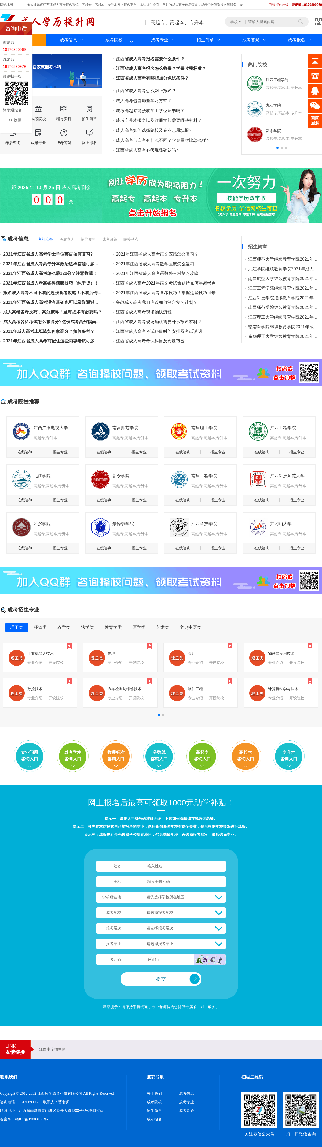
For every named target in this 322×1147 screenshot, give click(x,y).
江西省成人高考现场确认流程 (144, 312)
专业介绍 (34, 662)
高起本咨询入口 (245, 755)
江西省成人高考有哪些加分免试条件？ (152, 78)
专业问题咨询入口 (29, 755)
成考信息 (68, 40)
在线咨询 (25, 452)
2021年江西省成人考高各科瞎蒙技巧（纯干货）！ (51, 283)
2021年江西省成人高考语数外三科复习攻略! (158, 273)
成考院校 (114, 40)
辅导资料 (88, 239)
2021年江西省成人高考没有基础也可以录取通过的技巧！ (57, 302)
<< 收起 (14, 120)
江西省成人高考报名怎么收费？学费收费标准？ (161, 68)
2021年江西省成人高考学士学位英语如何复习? (48, 254)
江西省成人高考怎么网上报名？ (146, 91)
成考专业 (159, 40)
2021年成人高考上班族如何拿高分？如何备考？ (48, 331)
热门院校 (257, 65)
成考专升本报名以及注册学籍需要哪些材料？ (159, 120)
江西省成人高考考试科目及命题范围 (150, 341)
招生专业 (60, 452)
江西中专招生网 (52, 1049)
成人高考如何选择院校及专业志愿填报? (153, 130)
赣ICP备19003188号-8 (32, 1119)
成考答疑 (250, 40)
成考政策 (109, 239)
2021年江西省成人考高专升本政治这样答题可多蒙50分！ (57, 263)
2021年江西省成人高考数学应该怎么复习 (155, 263)
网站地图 (6, 5)
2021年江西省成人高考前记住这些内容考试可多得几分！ (57, 341)
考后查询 (66, 239)
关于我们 (154, 1094)
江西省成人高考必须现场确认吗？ (148, 150)
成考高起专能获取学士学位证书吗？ (150, 111)
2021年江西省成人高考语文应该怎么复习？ (157, 254)
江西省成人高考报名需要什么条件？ (150, 59)
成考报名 (296, 40)
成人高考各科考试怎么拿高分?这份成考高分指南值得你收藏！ (62, 321)
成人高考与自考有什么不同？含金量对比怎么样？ (163, 140)
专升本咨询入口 (288, 755)
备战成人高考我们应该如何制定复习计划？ (156, 302)
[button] (47, 87)
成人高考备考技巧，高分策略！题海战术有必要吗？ (52, 312)
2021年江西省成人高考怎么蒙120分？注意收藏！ (50, 273)
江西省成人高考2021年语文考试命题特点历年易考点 (166, 283)
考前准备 (45, 239)
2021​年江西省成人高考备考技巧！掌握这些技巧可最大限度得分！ (178, 292)
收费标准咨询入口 (116, 755)
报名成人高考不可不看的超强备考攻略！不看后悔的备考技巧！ (63, 292)
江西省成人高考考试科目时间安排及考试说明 (159, 331)
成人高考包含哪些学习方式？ (144, 101)
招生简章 (205, 40)
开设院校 (56, 662)
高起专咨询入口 (202, 755)
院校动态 (130, 239)
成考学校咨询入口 (72, 755)
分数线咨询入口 (159, 755)
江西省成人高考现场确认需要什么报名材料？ (159, 321)
